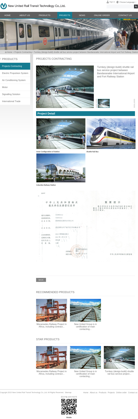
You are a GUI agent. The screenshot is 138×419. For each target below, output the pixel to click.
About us (93, 392)
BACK (41, 280)
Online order (121, 392)
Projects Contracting (23, 52)
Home (9, 52)
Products (102, 392)
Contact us (132, 392)
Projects (111, 392)
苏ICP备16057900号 (69, 397)
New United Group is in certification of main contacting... (85, 326)
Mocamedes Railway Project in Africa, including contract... (51, 325)
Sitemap (68, 392)
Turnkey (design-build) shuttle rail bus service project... (119, 372)
